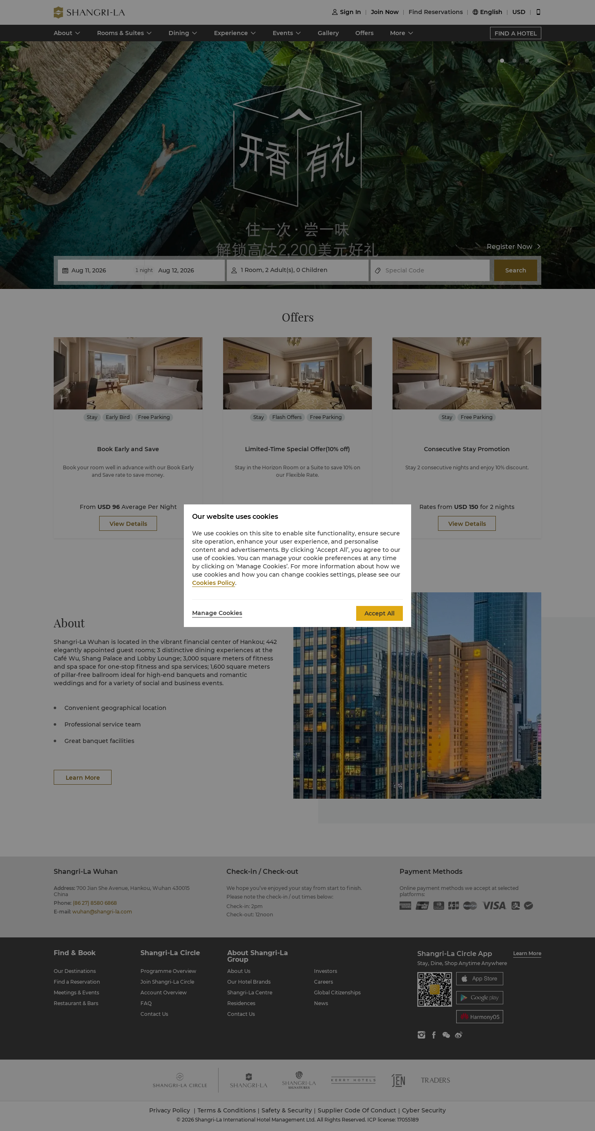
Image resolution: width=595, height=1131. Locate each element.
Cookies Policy (213, 583)
